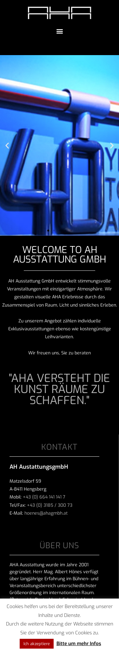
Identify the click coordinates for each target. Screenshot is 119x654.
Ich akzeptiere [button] (36, 643)
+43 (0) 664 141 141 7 (44, 497)
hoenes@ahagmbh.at (46, 513)
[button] (59, 31)
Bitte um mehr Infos (78, 643)
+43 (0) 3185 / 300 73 (49, 505)
